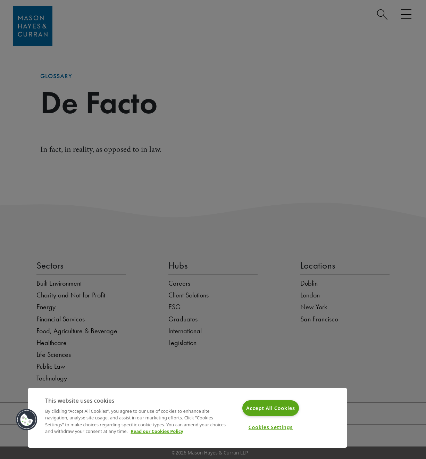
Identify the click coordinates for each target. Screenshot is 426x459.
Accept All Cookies (270, 408)
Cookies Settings (271, 427)
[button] (27, 420)
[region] (187, 418)
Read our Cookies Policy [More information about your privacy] (157, 431)
